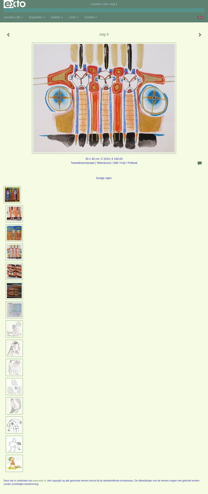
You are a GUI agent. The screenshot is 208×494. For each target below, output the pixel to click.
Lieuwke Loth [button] (13, 17)
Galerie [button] (57, 17)
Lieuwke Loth (99, 4)
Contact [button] (90, 17)
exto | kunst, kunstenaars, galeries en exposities (15, 4)
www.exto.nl (39, 480)
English (200, 17)
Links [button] (74, 17)
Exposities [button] (37, 17)
